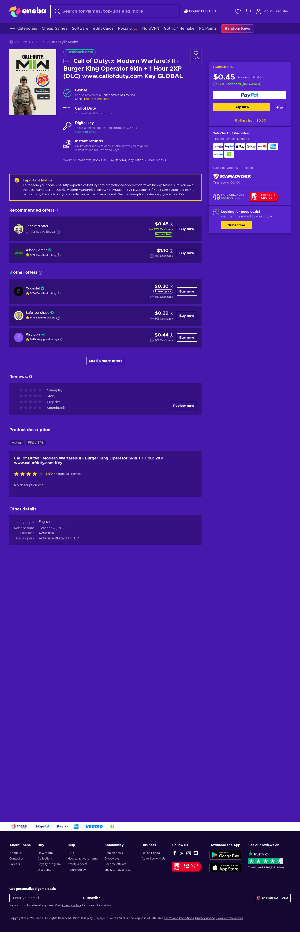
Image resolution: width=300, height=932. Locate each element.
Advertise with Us (153, 858)
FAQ (71, 853)
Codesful (33, 288)
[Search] (115, 11)
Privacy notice (71, 905)
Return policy (77, 869)
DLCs (36, 42)
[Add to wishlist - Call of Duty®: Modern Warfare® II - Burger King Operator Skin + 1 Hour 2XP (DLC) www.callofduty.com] (196, 56)
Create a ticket (77, 864)
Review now (183, 406)
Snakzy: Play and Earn (119, 869)
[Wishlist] (238, 11)
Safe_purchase (37, 312)
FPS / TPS (36, 442)
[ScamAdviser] (232, 176)
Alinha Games (36, 250)
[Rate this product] (29, 474)
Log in (264, 11)
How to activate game (83, 858)
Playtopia (33, 334)
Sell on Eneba (151, 853)
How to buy (45, 853)
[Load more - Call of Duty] (67, 111)
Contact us (16, 858)
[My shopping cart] (248, 11)
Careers (14, 864)
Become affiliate (115, 864)
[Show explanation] (58, 255)
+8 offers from (249, 120)
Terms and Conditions (179, 918)
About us (15, 853)
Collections (45, 858)
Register (281, 11)
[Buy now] (249, 95)
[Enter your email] (45, 898)
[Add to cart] (280, 107)
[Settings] (200, 11)
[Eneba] (27, 11)
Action (17, 442)
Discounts (44, 869)
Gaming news (114, 853)
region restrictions (96, 99)
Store (22, 42)
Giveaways (112, 858)
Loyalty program (49, 864)
